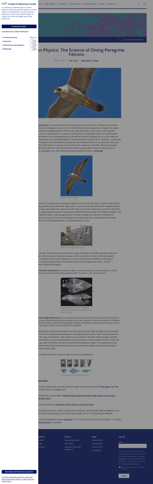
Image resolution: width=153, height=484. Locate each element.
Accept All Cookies (19, 26)
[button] (9, 37)
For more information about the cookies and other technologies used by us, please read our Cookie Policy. (18, 479)
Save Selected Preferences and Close (19, 472)
